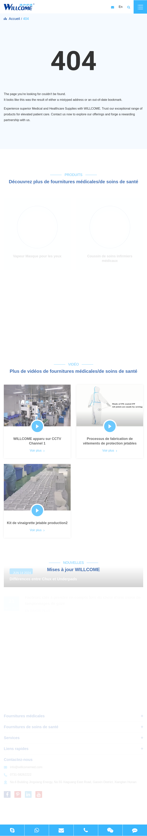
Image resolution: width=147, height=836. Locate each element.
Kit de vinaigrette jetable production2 (37, 524)
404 (26, 19)
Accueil (14, 19)
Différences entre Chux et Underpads (43, 581)
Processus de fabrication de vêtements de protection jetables (109, 442)
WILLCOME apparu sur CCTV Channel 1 (37, 442)
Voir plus (37, 451)
